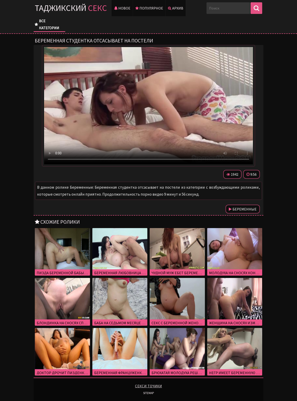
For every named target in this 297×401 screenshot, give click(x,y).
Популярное (149, 8)
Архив (175, 8)
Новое (122, 8)
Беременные (243, 209)
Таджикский (71, 8)
